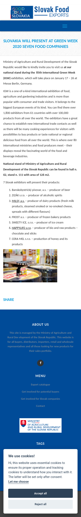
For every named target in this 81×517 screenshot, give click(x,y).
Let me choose (18, 482)
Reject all (40, 504)
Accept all (40, 493)
